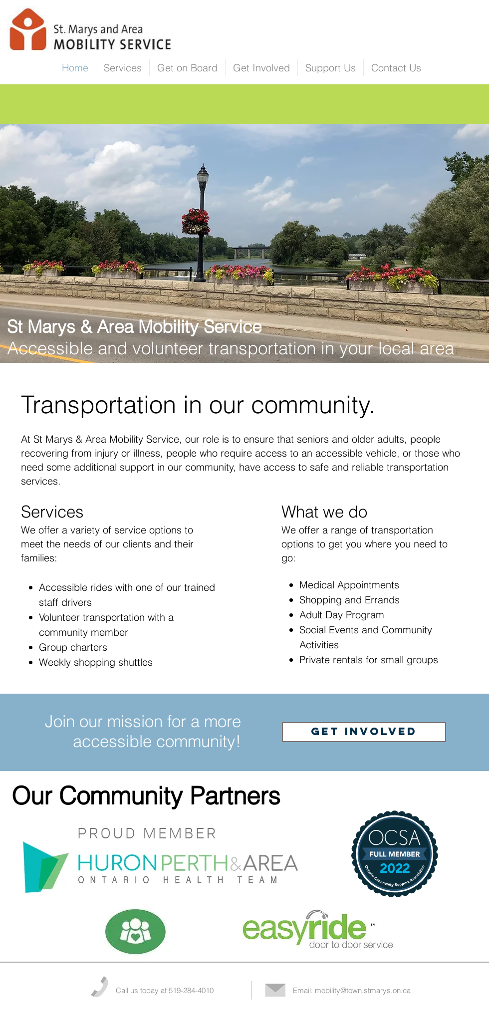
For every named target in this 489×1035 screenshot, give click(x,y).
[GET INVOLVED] (364, 732)
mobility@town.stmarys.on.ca (363, 990)
